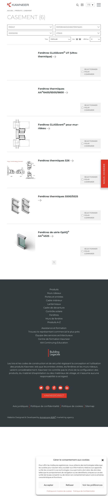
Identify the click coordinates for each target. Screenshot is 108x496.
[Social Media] (41, 387)
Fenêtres (54, 315)
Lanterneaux (54, 304)
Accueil (10, 10)
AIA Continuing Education (54, 342)
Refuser (70, 485)
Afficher (92, 39)
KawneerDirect (54, 395)
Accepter (48, 485)
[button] (102, 459)
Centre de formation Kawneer (54, 339)
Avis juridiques (20, 406)
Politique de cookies (72, 406)
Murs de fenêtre (54, 318)
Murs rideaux (54, 293)
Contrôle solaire (54, 311)
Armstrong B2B (48, 417)
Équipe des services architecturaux (54, 335)
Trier (58, 39)
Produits (18, 10)
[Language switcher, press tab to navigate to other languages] (90, 5)
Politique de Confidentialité (84, 491)
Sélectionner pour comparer (89, 71)
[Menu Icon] (99, 5)
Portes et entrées (54, 296)
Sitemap (89, 406)
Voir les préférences (92, 485)
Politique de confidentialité (44, 406)
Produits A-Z (54, 322)
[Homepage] (18, 4)
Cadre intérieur (54, 300)
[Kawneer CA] (82, 5)
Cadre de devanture (54, 307)
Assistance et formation (54, 328)
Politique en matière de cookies (59, 491)
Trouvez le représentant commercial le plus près (54, 331)
